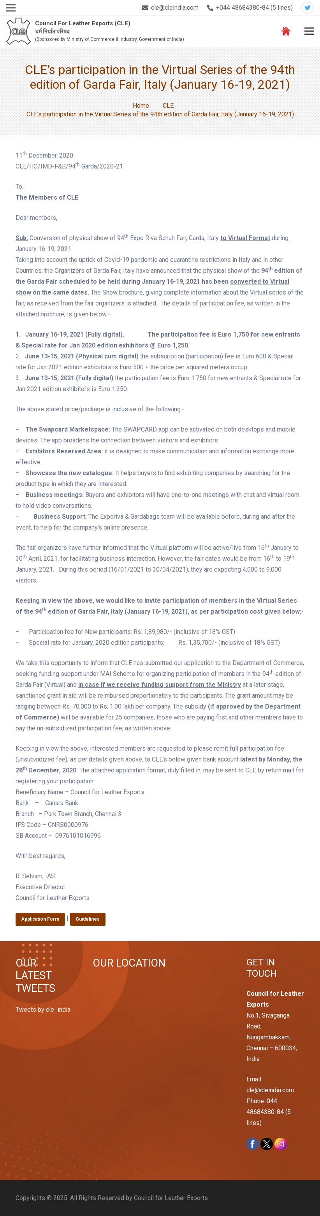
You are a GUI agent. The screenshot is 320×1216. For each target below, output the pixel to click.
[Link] (18, 31)
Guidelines (88, 919)
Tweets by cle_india (43, 1009)
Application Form (40, 919)
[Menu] (309, 31)
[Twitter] (307, 8)
